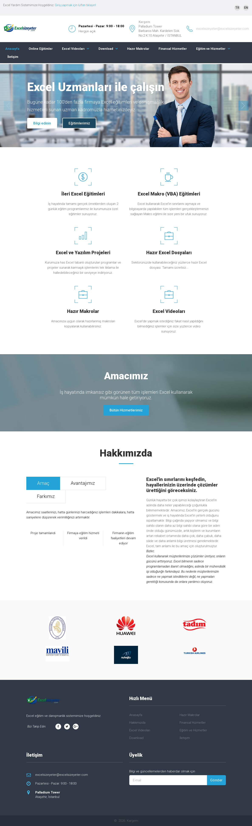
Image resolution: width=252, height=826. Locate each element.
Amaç (43, 483)
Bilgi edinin (42, 123)
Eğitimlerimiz (79, 123)
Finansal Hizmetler (173, 49)
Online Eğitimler (41, 49)
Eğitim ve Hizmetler (210, 49)
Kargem (144, 22)
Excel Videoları (73, 49)
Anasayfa (12, 49)
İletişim (12, 57)
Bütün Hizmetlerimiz (126, 410)
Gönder (216, 780)
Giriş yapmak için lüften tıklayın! (75, 5)
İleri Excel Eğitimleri (83, 194)
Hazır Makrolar (138, 49)
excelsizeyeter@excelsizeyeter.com (222, 29)
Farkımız (46, 496)
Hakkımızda (137, 723)
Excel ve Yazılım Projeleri (83, 252)
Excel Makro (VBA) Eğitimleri (169, 194)
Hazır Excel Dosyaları (169, 252)
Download (106, 49)
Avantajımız (83, 483)
